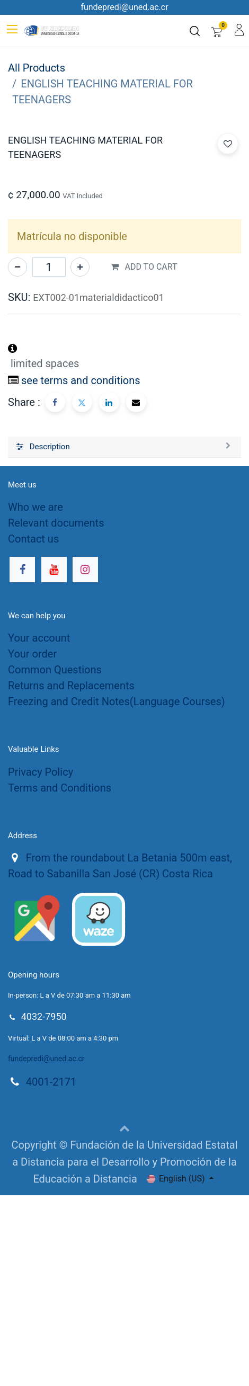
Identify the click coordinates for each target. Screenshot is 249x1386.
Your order (32, 844)
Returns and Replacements (71, 876)
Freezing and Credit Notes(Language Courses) (116, 892)
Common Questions (55, 860)
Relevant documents (56, 713)
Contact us (33, 729)
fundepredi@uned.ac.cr (46, 1249)
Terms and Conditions (59, 978)
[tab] (124, 637)
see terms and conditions (80, 571)
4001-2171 (51, 1272)
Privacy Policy (40, 962)
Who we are (35, 697)
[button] (227, 368)
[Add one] (80, 457)
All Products (36, 67)
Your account (39, 828)
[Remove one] (17, 457)
